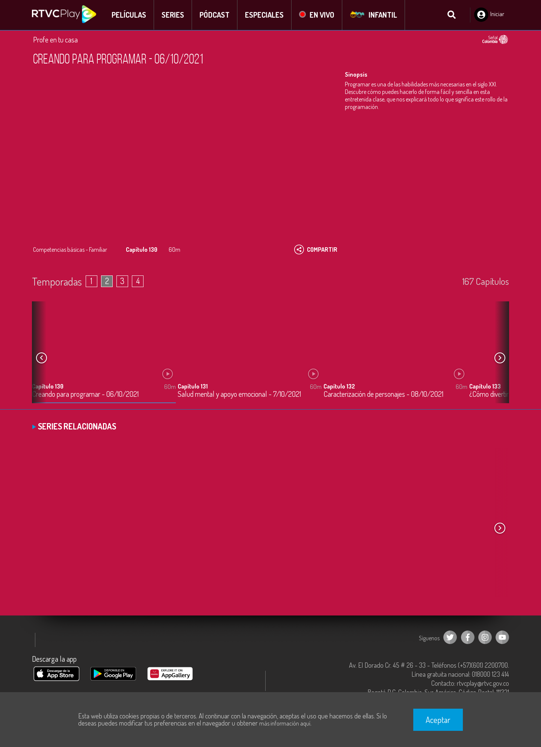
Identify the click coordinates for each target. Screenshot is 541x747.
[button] (499, 358)
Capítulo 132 (339, 386)
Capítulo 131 (193, 386)
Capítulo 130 (47, 386)
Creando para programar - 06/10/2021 (85, 394)
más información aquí (284, 723)
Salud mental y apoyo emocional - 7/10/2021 (239, 394)
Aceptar (438, 719)
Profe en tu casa (55, 39)
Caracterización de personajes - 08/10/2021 (383, 394)
